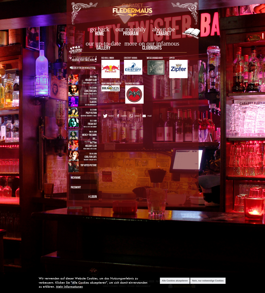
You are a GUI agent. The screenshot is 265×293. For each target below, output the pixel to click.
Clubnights (152, 48)
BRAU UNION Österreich (111, 83)
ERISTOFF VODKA (130, 57)
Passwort (76, 187)
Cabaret (163, 33)
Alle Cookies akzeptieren (175, 280)
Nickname (76, 177)
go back (99, 29)
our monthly (131, 29)
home (99, 33)
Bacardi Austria (132, 83)
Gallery (103, 48)
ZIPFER (172, 57)
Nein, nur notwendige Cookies (208, 280)
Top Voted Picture (89, 165)
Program (131, 33)
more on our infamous (151, 43)
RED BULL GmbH (107, 57)
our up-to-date (103, 43)
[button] (108, 116)
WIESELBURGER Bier (155, 57)
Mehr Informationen (69, 286)
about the (163, 29)
